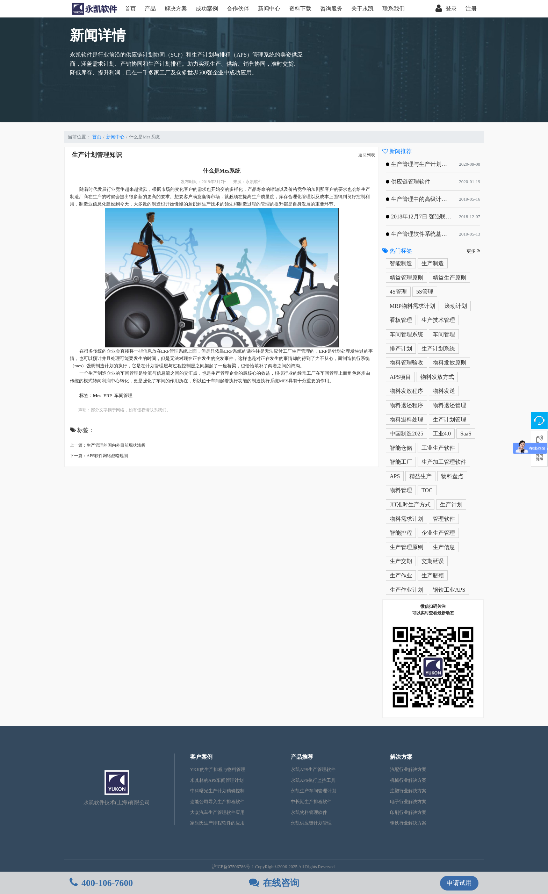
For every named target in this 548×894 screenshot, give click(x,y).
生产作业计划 (406, 590)
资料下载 (300, 9)
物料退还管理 (449, 405)
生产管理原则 (406, 547)
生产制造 (432, 263)
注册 (471, 9)
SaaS (465, 434)
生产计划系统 (438, 349)
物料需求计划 (406, 519)
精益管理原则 (406, 278)
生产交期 (401, 561)
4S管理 (398, 292)
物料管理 (401, 490)
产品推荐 (302, 757)
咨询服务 (331, 9)
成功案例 (207, 9)
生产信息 (444, 547)
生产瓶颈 (432, 575)
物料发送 (444, 391)
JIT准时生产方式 (410, 504)
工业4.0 (442, 434)
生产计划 (451, 504)
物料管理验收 (406, 363)
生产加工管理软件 (443, 462)
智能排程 (401, 533)
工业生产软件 (438, 448)
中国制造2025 (406, 434)
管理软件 (444, 519)
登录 (446, 8)
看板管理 (401, 320)
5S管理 (424, 292)
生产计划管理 (449, 420)
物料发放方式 (437, 377)
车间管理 (444, 334)
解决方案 (176, 9)
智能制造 (401, 263)
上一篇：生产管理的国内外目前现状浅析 (107, 445)
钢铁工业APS (449, 590)
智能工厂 (401, 462)
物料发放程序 (406, 391)
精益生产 (420, 476)
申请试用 (459, 882)
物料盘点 (452, 476)
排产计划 (401, 349)
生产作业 (401, 575)
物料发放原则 (449, 363)
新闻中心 (269, 9)
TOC (427, 490)
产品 (150, 9)
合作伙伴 (238, 9)
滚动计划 (456, 306)
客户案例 (201, 757)
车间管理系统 (406, 334)
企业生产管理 (438, 533)
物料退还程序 (406, 405)
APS (395, 476)
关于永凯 (362, 9)
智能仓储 (401, 448)
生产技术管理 (438, 320)
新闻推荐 (397, 151)
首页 (130, 9)
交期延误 (432, 561)
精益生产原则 (449, 278)
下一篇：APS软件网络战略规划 (99, 455)
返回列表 (366, 154)
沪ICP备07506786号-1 (233, 866)
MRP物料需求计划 (412, 306)
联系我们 (393, 9)
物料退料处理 (406, 420)
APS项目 (400, 377)
